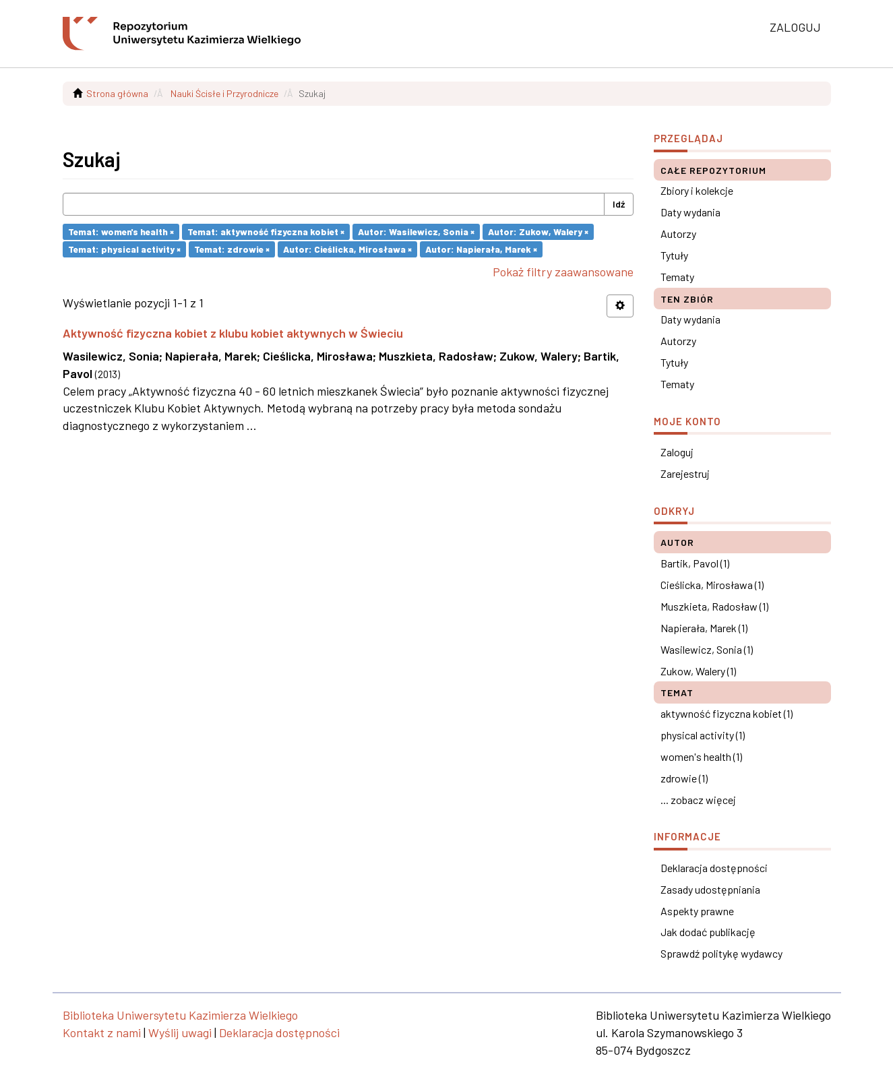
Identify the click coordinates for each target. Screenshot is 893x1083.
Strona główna (117, 93)
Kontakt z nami (102, 1032)
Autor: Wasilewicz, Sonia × (416, 231)
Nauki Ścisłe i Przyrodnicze (224, 93)
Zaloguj (677, 451)
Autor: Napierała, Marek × (481, 249)
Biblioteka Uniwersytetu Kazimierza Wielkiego (180, 1015)
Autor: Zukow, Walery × (538, 231)
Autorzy (678, 233)
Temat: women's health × (121, 231)
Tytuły (674, 255)
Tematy (677, 276)
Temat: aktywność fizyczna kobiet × (265, 231)
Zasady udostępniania (710, 889)
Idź (619, 204)
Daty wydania (690, 212)
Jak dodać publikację (708, 931)
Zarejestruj (685, 473)
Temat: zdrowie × (232, 249)
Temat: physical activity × (124, 249)
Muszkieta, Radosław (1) (714, 606)
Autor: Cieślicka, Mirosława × (347, 249)
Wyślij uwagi (180, 1032)
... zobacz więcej (698, 799)
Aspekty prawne (697, 910)
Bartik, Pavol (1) (694, 563)
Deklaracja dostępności (714, 867)
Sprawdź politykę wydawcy (721, 953)
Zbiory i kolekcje (696, 190)
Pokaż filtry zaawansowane (563, 271)
